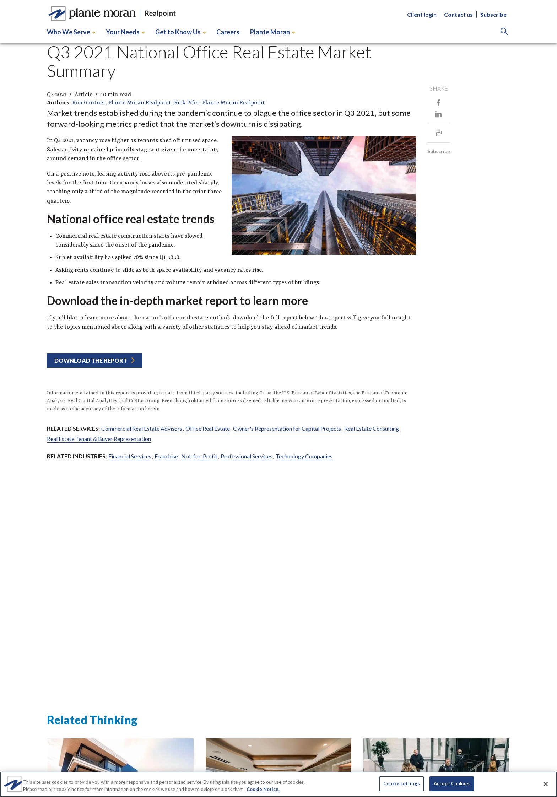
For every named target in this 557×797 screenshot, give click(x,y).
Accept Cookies (452, 783)
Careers (227, 32)
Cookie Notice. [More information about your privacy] (263, 789)
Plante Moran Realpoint (139, 103)
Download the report (90, 360)
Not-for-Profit (199, 456)
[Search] (504, 32)
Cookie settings (401, 783)
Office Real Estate (207, 428)
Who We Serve (71, 32)
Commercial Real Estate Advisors (141, 428)
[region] (278, 784)
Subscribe (493, 14)
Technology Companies (304, 456)
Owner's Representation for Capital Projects (287, 428)
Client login (422, 14)
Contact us (458, 14)
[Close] (545, 784)
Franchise (166, 456)
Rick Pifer (186, 103)
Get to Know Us (180, 32)
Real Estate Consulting (371, 428)
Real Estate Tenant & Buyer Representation (99, 438)
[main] (278, 378)
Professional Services (246, 456)
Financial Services (129, 456)
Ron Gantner (89, 103)
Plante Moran (272, 32)
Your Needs (125, 32)
